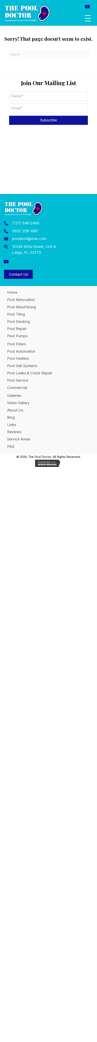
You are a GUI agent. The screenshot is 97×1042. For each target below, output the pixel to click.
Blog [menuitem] (11, 417)
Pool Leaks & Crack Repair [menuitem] (29, 373)
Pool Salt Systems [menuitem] (22, 366)
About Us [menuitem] (15, 410)
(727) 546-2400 (25, 223)
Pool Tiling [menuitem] (16, 314)
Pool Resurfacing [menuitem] (21, 307)
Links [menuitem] (11, 425)
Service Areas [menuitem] (18, 439)
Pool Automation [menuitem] (21, 351)
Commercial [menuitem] (17, 388)
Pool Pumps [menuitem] (17, 336)
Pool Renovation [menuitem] (21, 300)
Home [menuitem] (12, 292)
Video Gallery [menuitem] (18, 403)
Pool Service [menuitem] (17, 380)
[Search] (48, 54)
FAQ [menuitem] (10, 446)
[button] (87, 6)
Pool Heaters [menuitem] (18, 358)
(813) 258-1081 (25, 231)
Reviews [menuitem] (14, 432)
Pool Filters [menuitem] (16, 344)
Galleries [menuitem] (14, 395)
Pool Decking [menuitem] (18, 321)
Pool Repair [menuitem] (17, 329)
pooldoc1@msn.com (29, 239)
